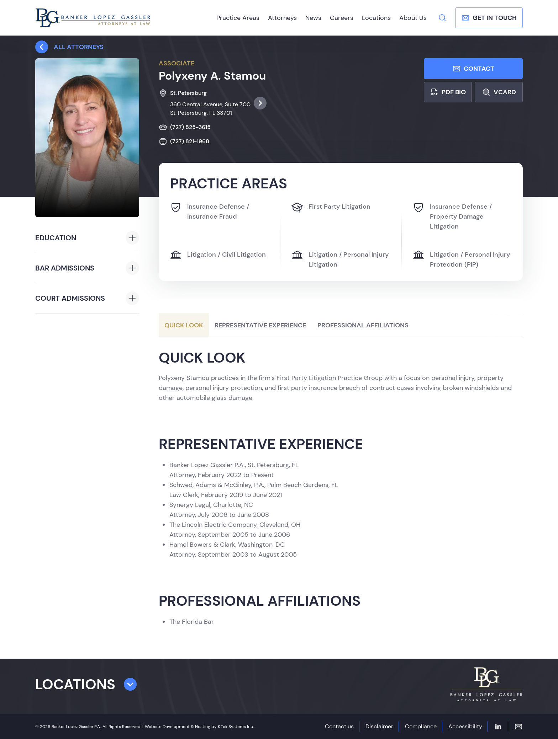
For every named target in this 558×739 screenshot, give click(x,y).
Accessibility (465, 726)
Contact (473, 68)
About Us (413, 18)
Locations (376, 18)
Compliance (421, 726)
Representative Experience (260, 325)
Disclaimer (379, 726)
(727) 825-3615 (185, 127)
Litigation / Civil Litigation (218, 255)
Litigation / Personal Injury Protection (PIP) (461, 259)
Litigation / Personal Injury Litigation (340, 259)
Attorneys (282, 18)
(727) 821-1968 (184, 141)
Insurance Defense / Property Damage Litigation (452, 216)
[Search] (442, 18)
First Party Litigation (330, 207)
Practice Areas (237, 18)
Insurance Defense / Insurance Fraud (209, 211)
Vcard (499, 92)
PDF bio (448, 92)
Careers (341, 18)
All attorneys (69, 47)
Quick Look (183, 325)
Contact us (339, 726)
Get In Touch (489, 18)
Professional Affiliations (363, 325)
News (313, 18)
